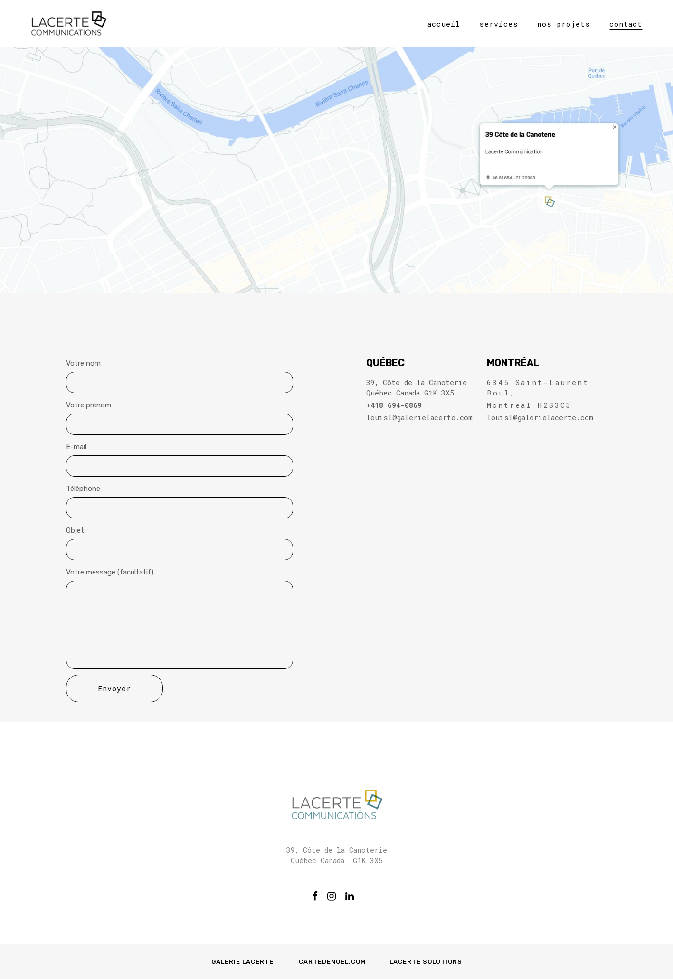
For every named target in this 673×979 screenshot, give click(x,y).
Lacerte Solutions (425, 961)
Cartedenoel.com (332, 961)
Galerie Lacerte (243, 961)
